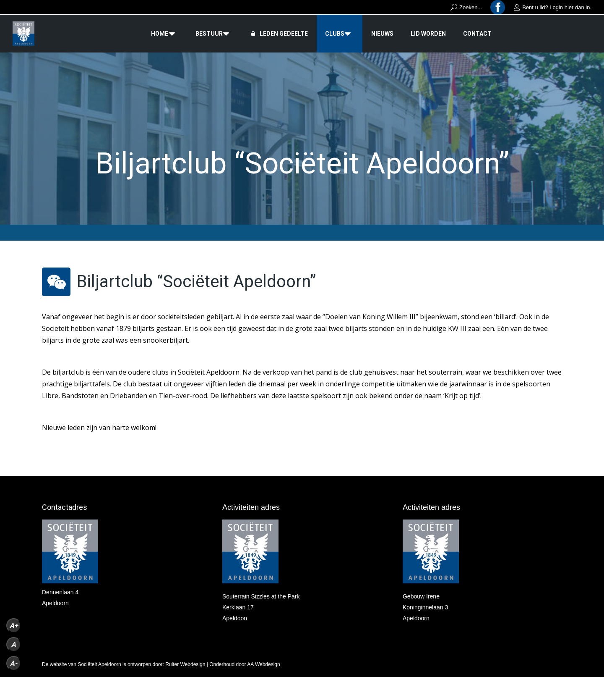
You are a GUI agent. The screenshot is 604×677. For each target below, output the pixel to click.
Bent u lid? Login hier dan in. (552, 7)
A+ (14, 626)
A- (13, 663)
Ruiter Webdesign (185, 664)
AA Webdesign (263, 664)
